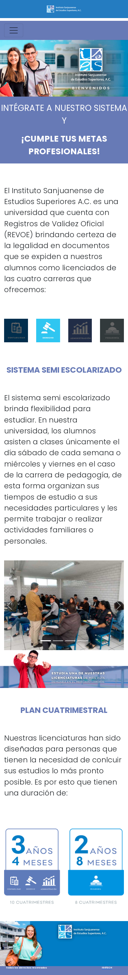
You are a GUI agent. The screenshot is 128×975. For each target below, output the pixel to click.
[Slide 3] (70, 641)
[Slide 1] (46, 641)
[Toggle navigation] (13, 30)
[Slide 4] (82, 641)
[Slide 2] (58, 641)
